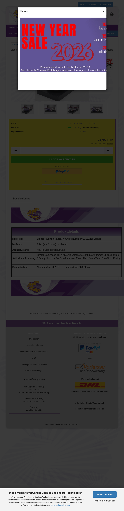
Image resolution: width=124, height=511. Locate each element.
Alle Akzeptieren (105, 494)
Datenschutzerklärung (60, 505)
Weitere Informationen (104, 501)
